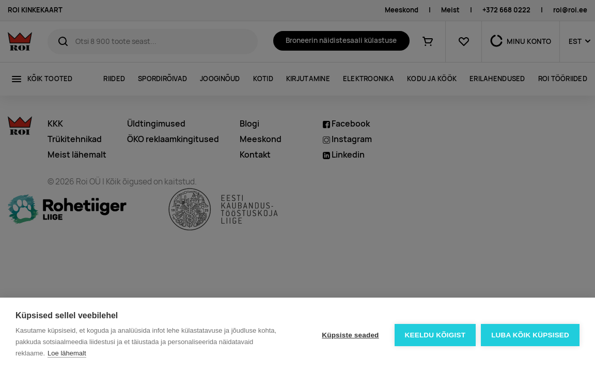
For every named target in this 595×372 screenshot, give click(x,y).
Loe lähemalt (67, 353)
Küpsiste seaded (350, 335)
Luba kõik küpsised (530, 335)
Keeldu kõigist (435, 335)
